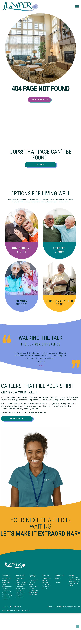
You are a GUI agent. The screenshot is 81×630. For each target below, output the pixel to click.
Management (7, 587)
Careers (58, 578)
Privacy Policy (7, 595)
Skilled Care (59, 302)
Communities (59, 575)
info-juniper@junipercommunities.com (16, 610)
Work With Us (16, 419)
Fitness (31, 588)
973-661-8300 (16, 606)
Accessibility (6, 591)
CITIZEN (59, 607)
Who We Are (6, 578)
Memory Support (22, 302)
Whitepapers (46, 578)
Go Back (40, 165)
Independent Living (21, 250)
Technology (33, 594)
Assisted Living (59, 250)
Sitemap (5, 593)
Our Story (5, 580)
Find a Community (39, 100)
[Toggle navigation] (77, 6)
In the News (46, 585)
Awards (5, 589)
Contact (58, 582)
